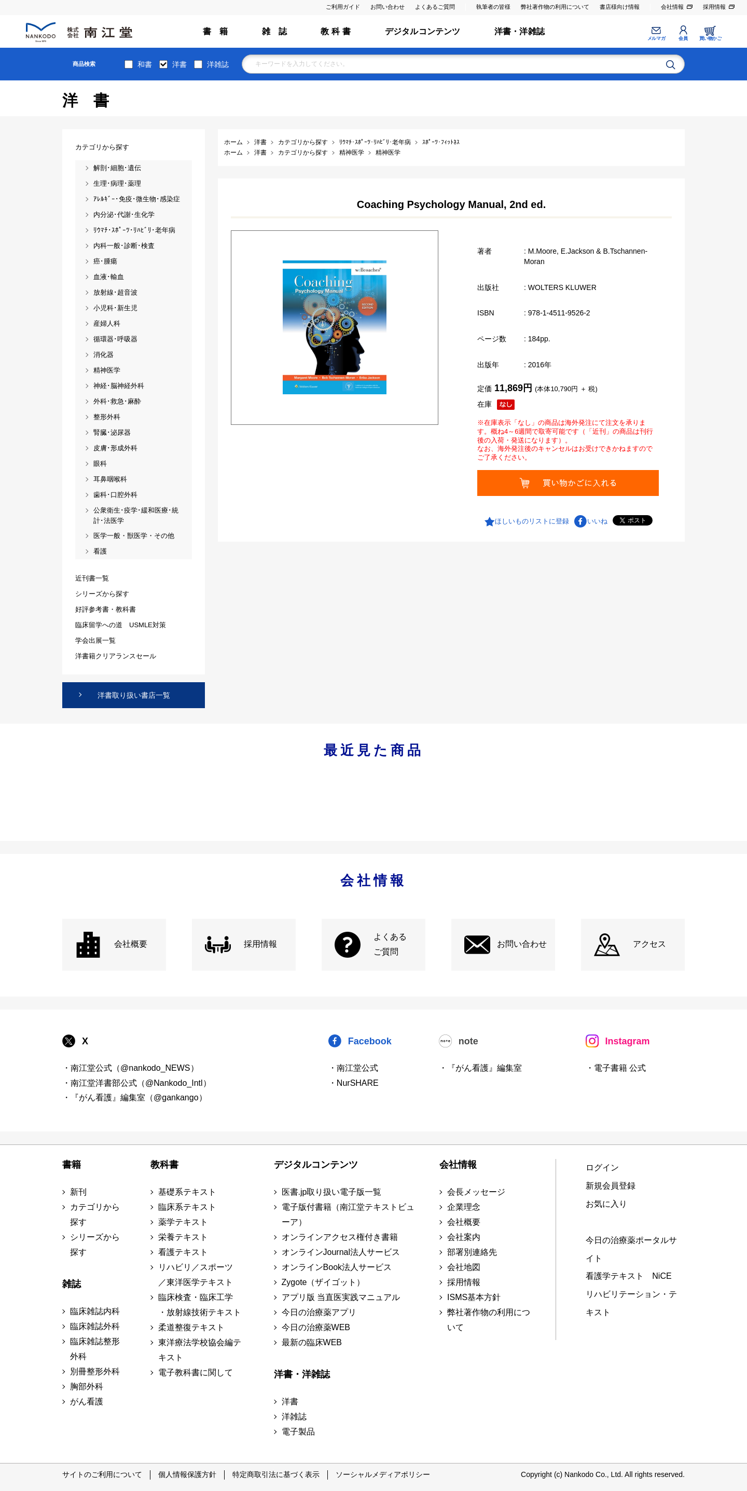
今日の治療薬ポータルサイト (631, 1249)
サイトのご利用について (102, 1474)
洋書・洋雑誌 (519, 31)
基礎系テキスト (187, 1192)
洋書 (179, 64)
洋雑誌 (218, 64)
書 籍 (215, 31)
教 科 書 (336, 31)
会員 (683, 38)
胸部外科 (86, 1386)
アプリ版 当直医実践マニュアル (341, 1297)
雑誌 (71, 1284)
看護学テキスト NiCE (628, 1276)
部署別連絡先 (472, 1252)
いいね (597, 521)
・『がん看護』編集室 (480, 1068)
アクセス (649, 944)
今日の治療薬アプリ (319, 1312)
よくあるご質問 (435, 7)
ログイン (602, 1167)
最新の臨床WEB (312, 1342)
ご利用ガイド (343, 7)
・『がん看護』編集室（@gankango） (134, 1097)
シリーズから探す (95, 1245)
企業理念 (463, 1207)
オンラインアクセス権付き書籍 (340, 1237)
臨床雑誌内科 (95, 1311)
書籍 (71, 1164)
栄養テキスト (183, 1237)
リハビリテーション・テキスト (631, 1303)
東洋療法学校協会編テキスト (199, 1350)
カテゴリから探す (95, 1214)
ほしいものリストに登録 (532, 521)
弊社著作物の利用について (555, 7)
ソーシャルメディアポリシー (383, 1474)
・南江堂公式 (353, 1068)
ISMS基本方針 (474, 1297)
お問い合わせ (387, 7)
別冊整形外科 (95, 1371)
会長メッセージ (476, 1192)
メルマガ (656, 38)
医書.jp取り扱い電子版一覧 (332, 1192)
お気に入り (606, 1203)
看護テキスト (183, 1252)
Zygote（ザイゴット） (323, 1282)
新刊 (78, 1192)
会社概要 (130, 944)
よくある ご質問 (390, 944)
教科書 (164, 1164)
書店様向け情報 (620, 7)
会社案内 (463, 1237)
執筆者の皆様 (493, 7)
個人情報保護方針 (187, 1474)
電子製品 (298, 1431)
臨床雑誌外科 (95, 1326)
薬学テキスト (183, 1222)
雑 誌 (274, 31)
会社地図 (463, 1267)
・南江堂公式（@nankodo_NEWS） (130, 1068)
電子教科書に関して (195, 1372)
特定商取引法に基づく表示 (276, 1474)
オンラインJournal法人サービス (341, 1252)
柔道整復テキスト (191, 1327)
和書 (144, 64)
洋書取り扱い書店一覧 (134, 695)
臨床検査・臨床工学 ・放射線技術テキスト (199, 1305)
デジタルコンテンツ (423, 31)
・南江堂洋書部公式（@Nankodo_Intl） (136, 1083)
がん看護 (86, 1401)
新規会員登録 (610, 1185)
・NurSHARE (353, 1083)
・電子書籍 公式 (616, 1068)
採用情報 (714, 7)
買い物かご (710, 38)
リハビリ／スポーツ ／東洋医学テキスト (195, 1275)
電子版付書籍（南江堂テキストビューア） (348, 1214)
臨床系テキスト (187, 1207)
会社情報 (672, 7)
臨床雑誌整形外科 (95, 1349)
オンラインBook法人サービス (337, 1267)
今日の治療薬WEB (316, 1327)
